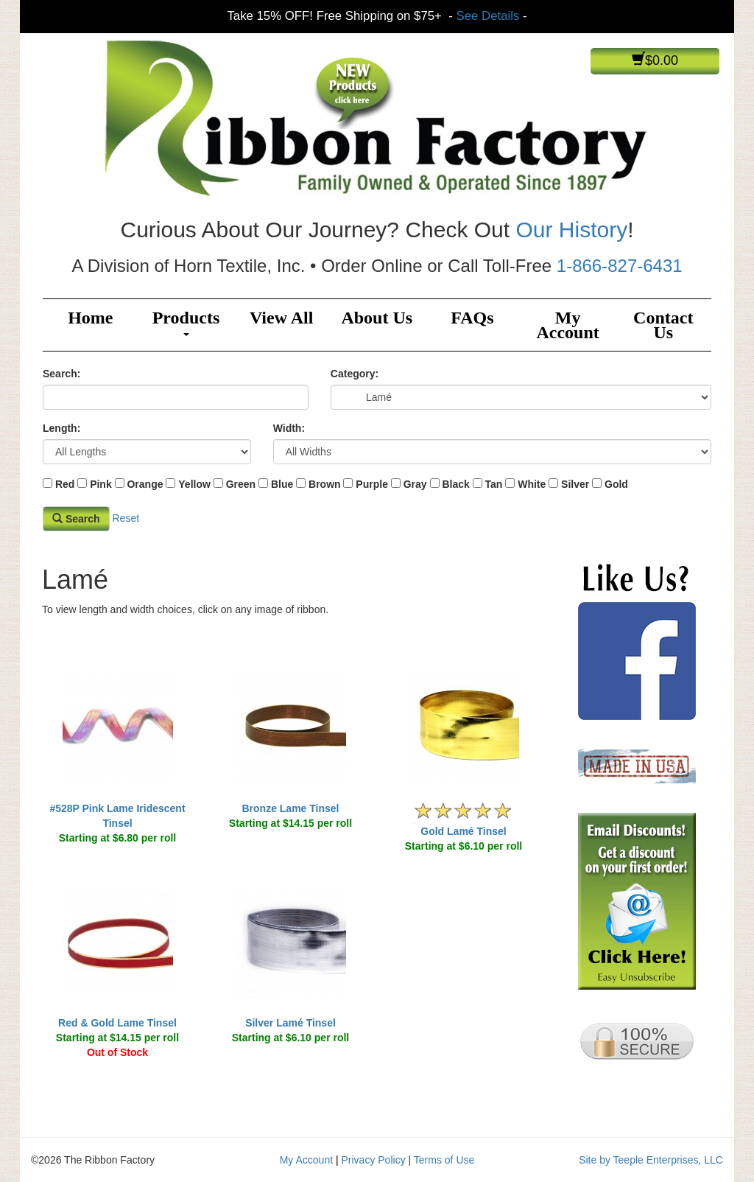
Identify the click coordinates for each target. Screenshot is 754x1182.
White (532, 484)
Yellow (194, 484)
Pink (101, 484)
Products (186, 321)
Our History (571, 229)
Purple (372, 484)
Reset (125, 518)
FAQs (472, 317)
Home (90, 317)
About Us (376, 317)
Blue (282, 484)
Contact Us (663, 325)
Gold (616, 484)
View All (281, 317)
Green (241, 484)
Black (455, 484)
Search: (61, 374)
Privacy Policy (374, 1160)
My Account (567, 325)
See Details (488, 16)
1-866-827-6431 (620, 266)
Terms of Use (444, 1160)
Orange (145, 484)
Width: (289, 428)
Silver (575, 484)
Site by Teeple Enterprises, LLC (651, 1160)
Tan (494, 484)
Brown (325, 484)
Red (64, 484)
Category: (354, 374)
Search (76, 519)
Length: (61, 428)
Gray (415, 484)
